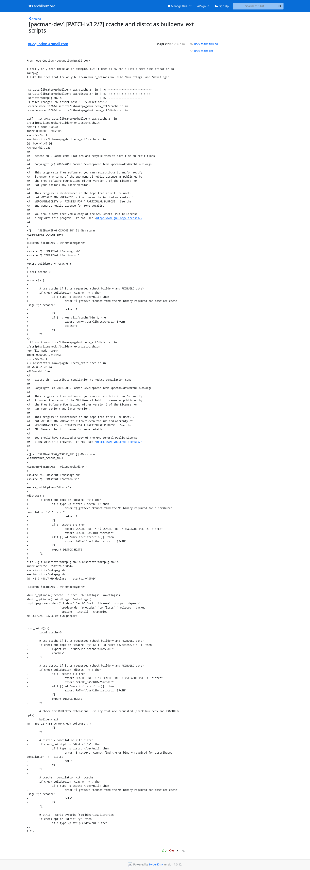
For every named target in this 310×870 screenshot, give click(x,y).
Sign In (203, 6)
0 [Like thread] (164, 850)
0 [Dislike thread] (171, 850)
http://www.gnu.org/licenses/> (119, 218)
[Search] (280, 6)
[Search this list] (255, 6)
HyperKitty (156, 864)
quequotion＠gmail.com (48, 43)
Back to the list (201, 51)
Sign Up (222, 6)
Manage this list (180, 6)
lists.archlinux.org (41, 6)
